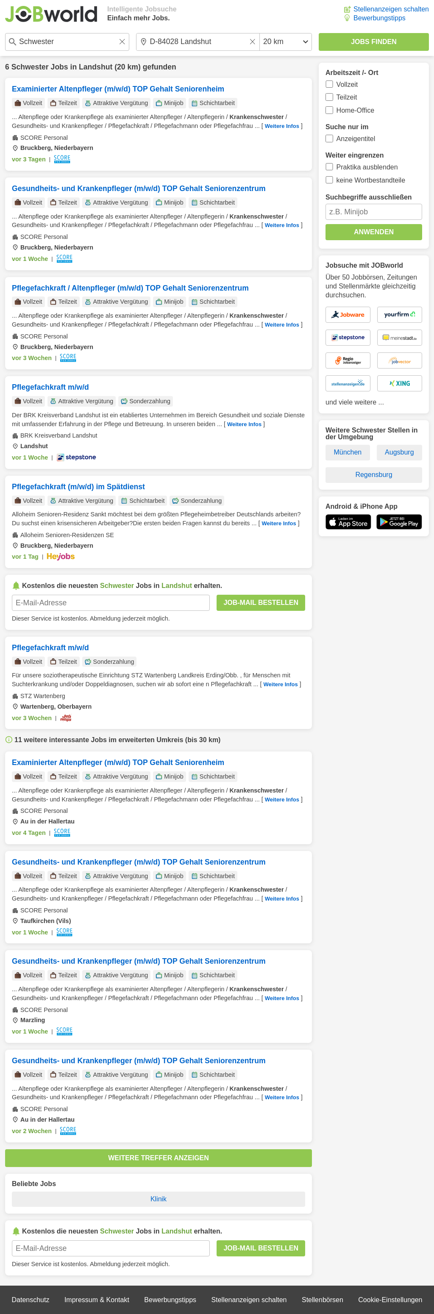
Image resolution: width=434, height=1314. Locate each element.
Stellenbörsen (322, 1299)
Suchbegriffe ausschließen (369, 197)
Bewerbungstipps (379, 18)
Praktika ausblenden (367, 167)
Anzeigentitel (356, 138)
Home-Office (356, 110)
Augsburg (399, 452)
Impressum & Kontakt (96, 1299)
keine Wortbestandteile (371, 180)
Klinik (158, 1199)
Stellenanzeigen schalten (391, 9)
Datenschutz (30, 1299)
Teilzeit (347, 97)
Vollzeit (347, 84)
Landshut (95, 67)
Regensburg (373, 474)
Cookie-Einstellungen (390, 1299)
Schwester (30, 67)
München (348, 452)
